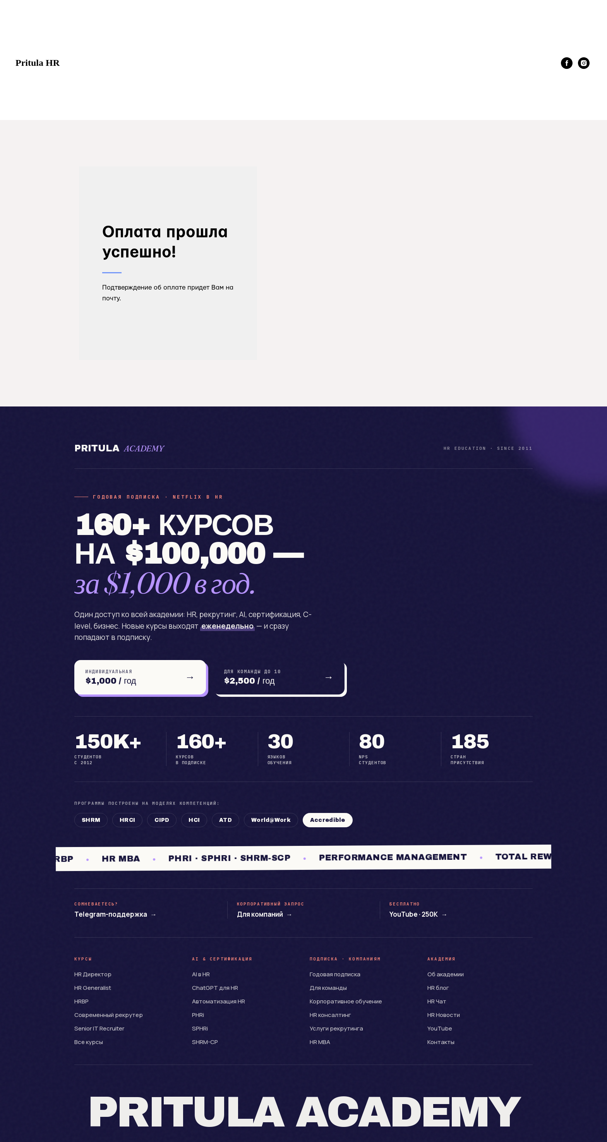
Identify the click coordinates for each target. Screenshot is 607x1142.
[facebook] (567, 63)
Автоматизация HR (218, 1001)
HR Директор (92, 974)
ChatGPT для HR (215, 988)
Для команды (328, 988)
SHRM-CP (205, 1042)
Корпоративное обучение (346, 1001)
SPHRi (200, 1028)
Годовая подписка (335, 974)
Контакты (440, 1042)
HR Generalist (92, 988)
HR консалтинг (330, 1015)
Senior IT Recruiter (99, 1028)
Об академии (445, 974)
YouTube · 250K (418, 914)
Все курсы (88, 1042)
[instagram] (584, 63)
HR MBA (320, 1042)
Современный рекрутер (108, 1015)
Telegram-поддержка (115, 914)
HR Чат (436, 1001)
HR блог (438, 988)
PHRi (198, 1015)
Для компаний (265, 914)
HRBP (81, 1001)
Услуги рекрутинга (336, 1028)
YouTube (439, 1028)
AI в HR (201, 974)
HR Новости (443, 1015)
